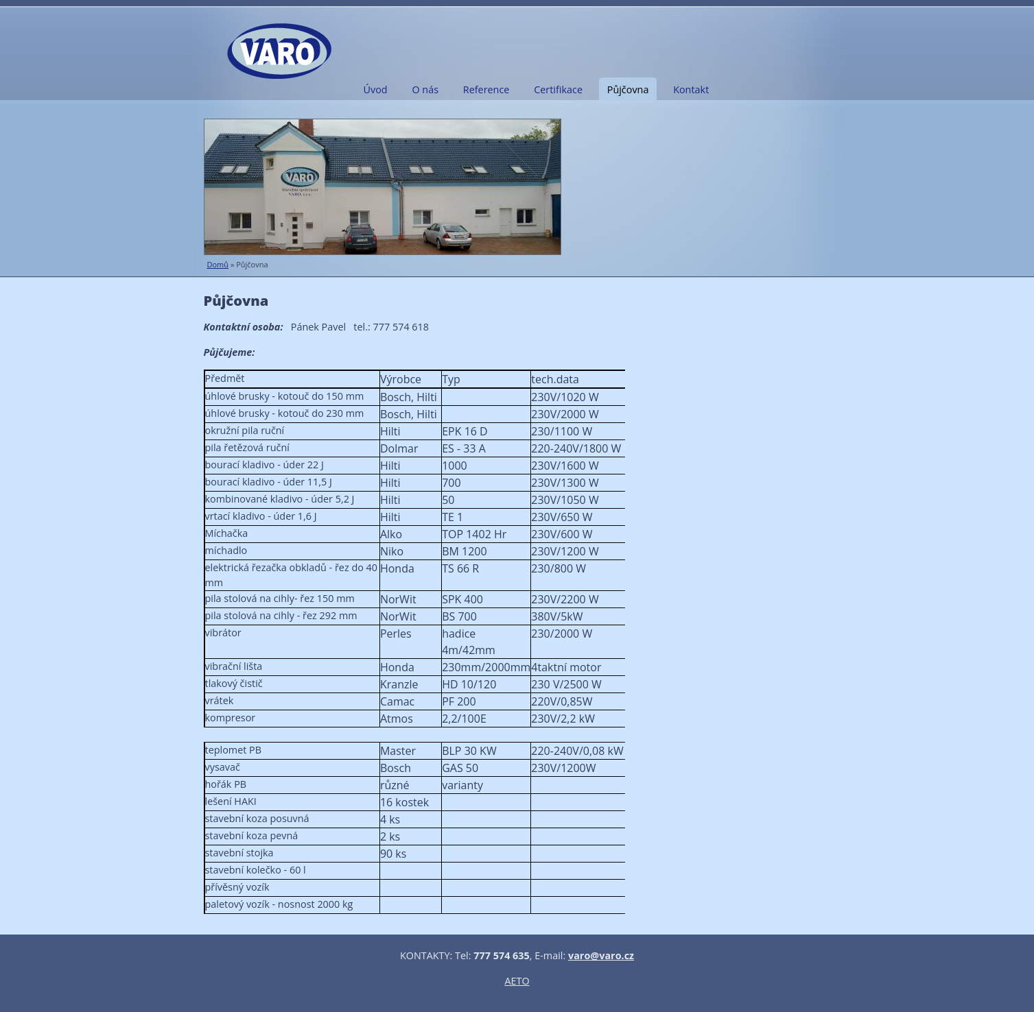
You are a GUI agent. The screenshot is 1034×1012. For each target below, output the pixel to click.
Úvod (376, 89)
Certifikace (558, 89)
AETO (516, 980)
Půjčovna (628, 89)
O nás (425, 89)
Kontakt (691, 89)
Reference (486, 89)
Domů (218, 264)
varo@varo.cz (601, 955)
